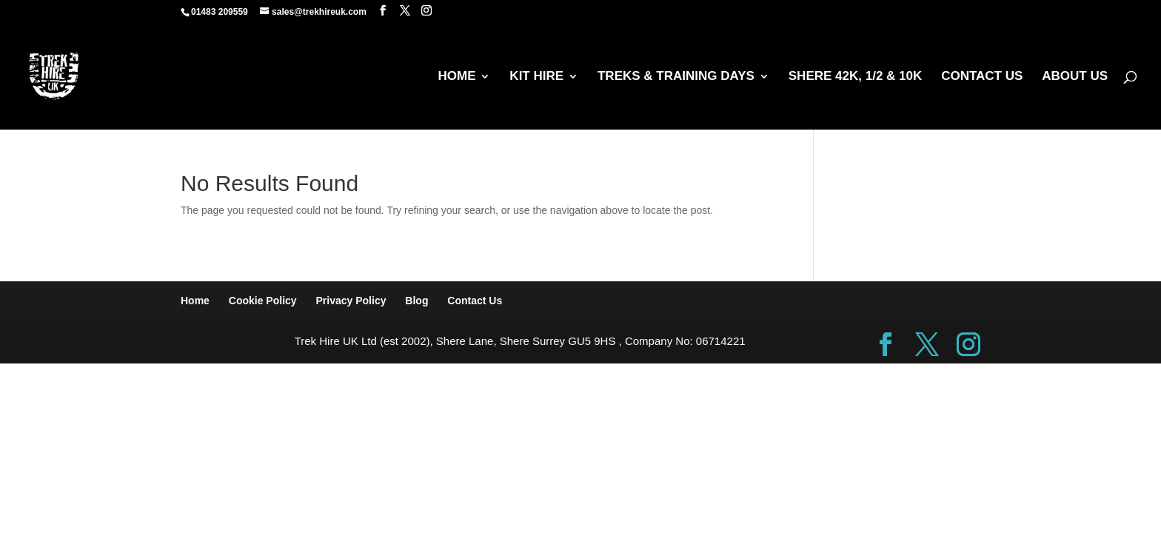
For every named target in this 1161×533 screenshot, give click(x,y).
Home (195, 300)
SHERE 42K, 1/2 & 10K (855, 77)
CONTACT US (982, 77)
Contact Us (474, 300)
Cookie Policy (263, 300)
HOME (456, 77)
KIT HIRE (536, 77)
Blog (416, 300)
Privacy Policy (351, 300)
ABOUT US (1075, 77)
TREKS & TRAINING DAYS (676, 77)
